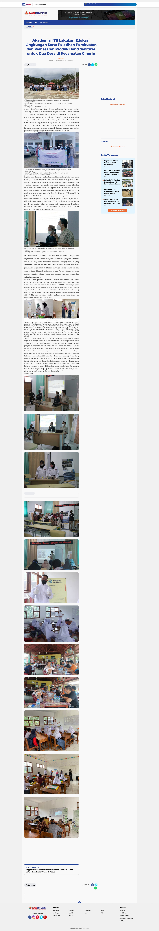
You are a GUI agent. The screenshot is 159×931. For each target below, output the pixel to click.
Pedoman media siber (126, 918)
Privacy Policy (123, 915)
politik (71, 913)
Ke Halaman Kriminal (117, 104)
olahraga (56, 913)
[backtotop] (79, 903)
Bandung (56, 910)
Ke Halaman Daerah (118, 147)
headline (87, 910)
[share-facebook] (89, 64)
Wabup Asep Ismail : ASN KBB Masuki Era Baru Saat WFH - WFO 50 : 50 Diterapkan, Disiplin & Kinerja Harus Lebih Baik (112, 201)
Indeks (29, 22)
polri (86, 913)
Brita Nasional (108, 99)
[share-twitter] (92, 64)
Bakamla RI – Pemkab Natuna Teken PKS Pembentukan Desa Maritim (112, 182)
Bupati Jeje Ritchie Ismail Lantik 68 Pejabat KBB (111, 162)
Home (28, 4)
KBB (102, 910)
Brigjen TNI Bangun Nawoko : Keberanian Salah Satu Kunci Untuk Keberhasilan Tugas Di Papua (49, 871)
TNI (35, 22)
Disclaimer (122, 913)
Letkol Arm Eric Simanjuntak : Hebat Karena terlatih (111, 191)
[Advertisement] (118, 80)
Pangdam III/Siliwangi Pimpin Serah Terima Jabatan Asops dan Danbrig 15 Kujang (112, 172)
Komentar (30, 64)
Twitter (42, 918)
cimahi (71, 910)
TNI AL (71, 915)
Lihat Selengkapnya (118, 210)
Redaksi (122, 910)
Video (30, 27)
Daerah (104, 141)
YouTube (46, 918)
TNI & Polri (43, 22)
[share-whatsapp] (96, 64)
